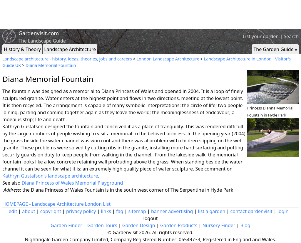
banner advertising (172, 211)
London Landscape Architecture (167, 59)
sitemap (137, 211)
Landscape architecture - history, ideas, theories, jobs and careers (67, 59)
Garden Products (178, 225)
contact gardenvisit (251, 211)
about (28, 211)
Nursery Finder (218, 225)
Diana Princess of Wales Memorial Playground (72, 183)
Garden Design (138, 225)
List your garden (261, 36)
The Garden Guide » (275, 49)
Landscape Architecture (70, 49)
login (283, 211)
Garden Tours (102, 225)
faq (119, 211)
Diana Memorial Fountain (51, 65)
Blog (245, 225)
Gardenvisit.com (39, 33)
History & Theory (22, 49)
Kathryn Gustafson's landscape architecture (50, 176)
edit (13, 211)
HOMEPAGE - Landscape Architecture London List (56, 204)
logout (150, 218)
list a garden (211, 211)
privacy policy (81, 211)
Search (291, 36)
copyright (50, 211)
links (106, 211)
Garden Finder (66, 225)
